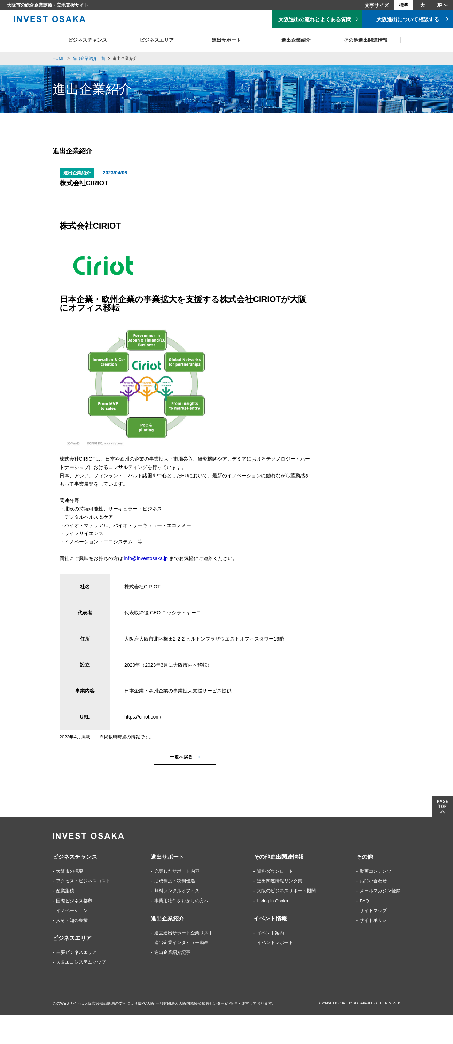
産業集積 (65, 892)
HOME (59, 58)
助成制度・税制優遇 (174, 882)
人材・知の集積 (72, 921)
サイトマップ (373, 912)
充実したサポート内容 (177, 872)
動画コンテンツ (375, 872)
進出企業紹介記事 (172, 953)
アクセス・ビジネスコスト (83, 882)
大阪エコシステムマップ (81, 963)
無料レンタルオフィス (177, 892)
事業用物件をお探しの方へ (181, 901)
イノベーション (72, 912)
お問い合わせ (373, 882)
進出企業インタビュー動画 (181, 944)
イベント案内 (270, 934)
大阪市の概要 (69, 872)
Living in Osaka (272, 901)
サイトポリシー (375, 921)
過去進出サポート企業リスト (183, 934)
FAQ (364, 901)
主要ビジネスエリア (76, 953)
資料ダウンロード (275, 872)
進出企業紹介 (125, 58)
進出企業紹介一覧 (89, 58)
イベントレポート (275, 944)
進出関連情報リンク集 (279, 882)
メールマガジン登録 (380, 892)
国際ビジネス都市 (74, 901)
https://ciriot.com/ (142, 718)
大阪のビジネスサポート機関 (286, 892)
